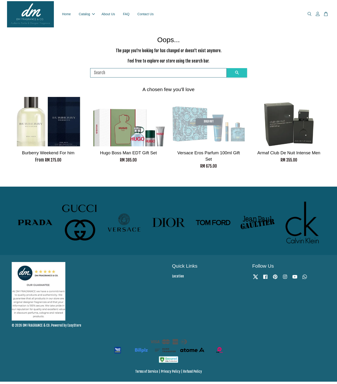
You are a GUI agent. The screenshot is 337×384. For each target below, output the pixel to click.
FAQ (126, 15)
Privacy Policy (170, 374)
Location (178, 278)
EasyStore (74, 327)
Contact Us (145, 15)
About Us (108, 15)
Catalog (87, 15)
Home (66, 15)
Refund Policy (192, 374)
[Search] (158, 75)
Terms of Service (146, 374)
